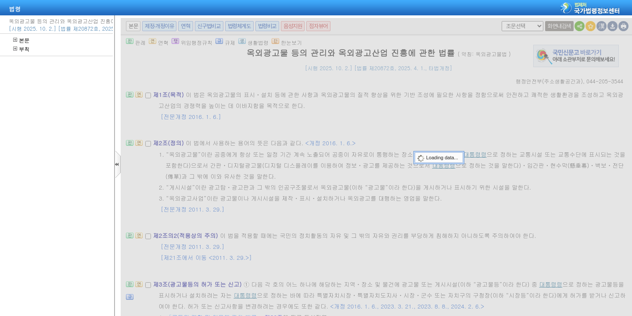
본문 (21, 40)
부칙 (21, 49)
